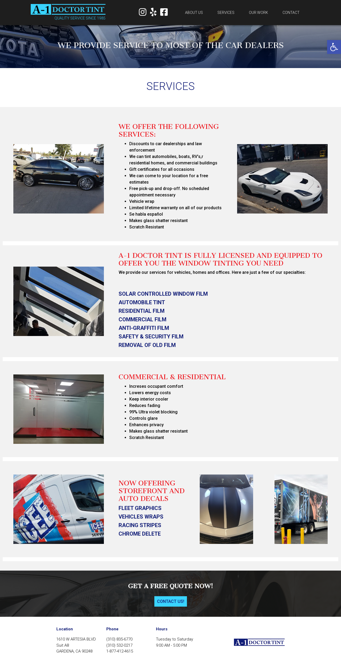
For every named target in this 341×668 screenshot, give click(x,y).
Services (225, 12)
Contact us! (170, 601)
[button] (334, 47)
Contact (291, 12)
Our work (258, 12)
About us (194, 12)
